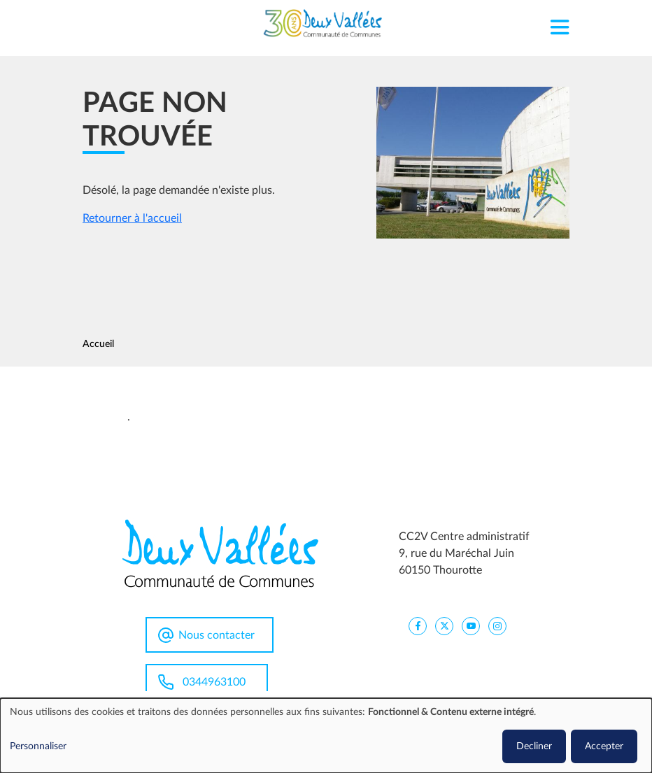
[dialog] (326, 735)
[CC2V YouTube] (471, 625)
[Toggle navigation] (558, 23)
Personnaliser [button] (38, 746)
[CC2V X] (444, 625)
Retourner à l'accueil (132, 218)
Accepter (604, 746)
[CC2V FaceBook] (418, 625)
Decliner (534, 746)
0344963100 (214, 682)
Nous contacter (216, 635)
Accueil (98, 344)
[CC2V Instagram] (497, 625)
